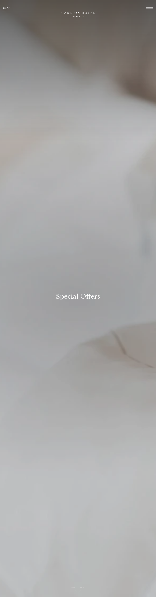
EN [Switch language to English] (6, 7)
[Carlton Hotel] (78, 11)
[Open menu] (149, 8)
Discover (78, 589)
